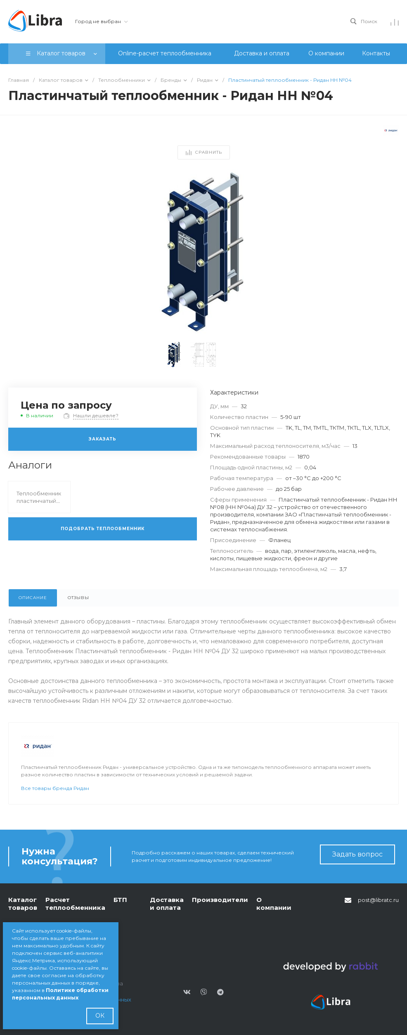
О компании (273, 904)
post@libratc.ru (378, 900)
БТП (120, 900)
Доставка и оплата (167, 904)
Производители (220, 900)
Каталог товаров (22, 904)
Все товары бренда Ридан (55, 788)
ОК (99, 1015)
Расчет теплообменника (75, 904)
